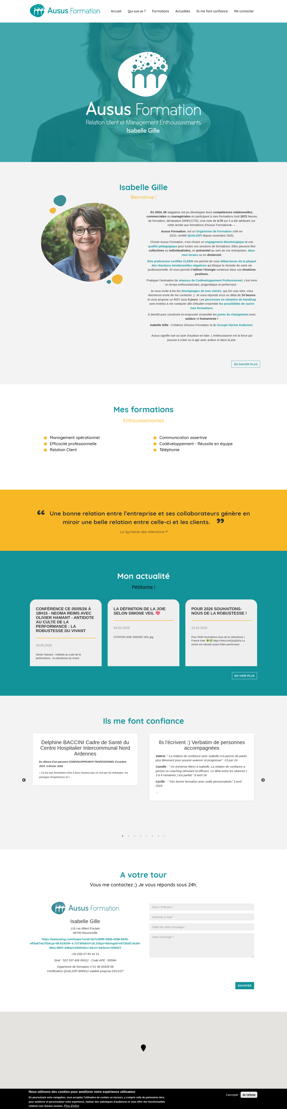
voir (66, 632)
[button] (143, 1048)
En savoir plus (246, 364)
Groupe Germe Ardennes (235, 325)
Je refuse (249, 1094)
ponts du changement (233, 314)
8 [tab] (164, 836)
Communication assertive (183, 437)
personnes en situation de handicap (230, 299)
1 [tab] (123, 836)
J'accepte (232, 1094)
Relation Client (63, 449)
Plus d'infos (71, 1105)
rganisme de (208, 231)
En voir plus (245, 676)
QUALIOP (194, 235)
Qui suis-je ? (137, 11)
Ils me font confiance (212, 11)
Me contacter (244, 11)
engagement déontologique (224, 242)
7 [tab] (158, 836)
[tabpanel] (85, 759)
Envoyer (245, 985)
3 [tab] (135, 836)
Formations (160, 11)
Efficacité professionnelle (73, 443)
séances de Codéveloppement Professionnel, (211, 280)
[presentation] (179, 968)
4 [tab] (141, 836)
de (201, 291)
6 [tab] (152, 836)
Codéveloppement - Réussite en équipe (196, 443)
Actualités (182, 11)
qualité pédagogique (162, 246)
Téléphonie (169, 449)
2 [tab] (129, 836)
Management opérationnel (75, 437)
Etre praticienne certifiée (170, 261)
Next (263, 780)
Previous (24, 780)
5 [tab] (146, 836)
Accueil (116, 11)
